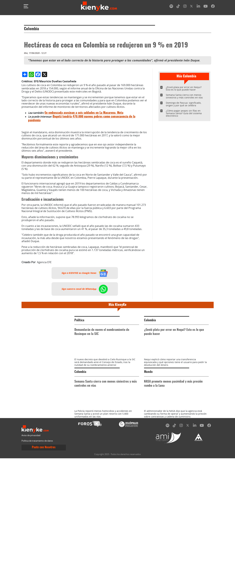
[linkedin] (198, 7)
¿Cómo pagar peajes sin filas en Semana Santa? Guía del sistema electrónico (184, 113)
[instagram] (185, 7)
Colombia (31, 29)
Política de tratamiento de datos (37, 552)
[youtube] (205, 7)
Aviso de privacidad (31, 547)
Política (79, 402)
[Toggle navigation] (26, 6)
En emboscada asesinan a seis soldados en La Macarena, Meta (84, 195)
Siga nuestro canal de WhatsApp (85, 371)
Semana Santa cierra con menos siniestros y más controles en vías (184, 96)
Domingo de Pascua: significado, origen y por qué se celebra (183, 104)
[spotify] (171, 7)
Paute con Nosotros (44, 559)
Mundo (148, 468)
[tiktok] (178, 7)
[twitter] (191, 7)
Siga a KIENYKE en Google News (85, 355)
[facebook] (213, 7)
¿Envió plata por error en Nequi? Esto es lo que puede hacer (183, 88)
